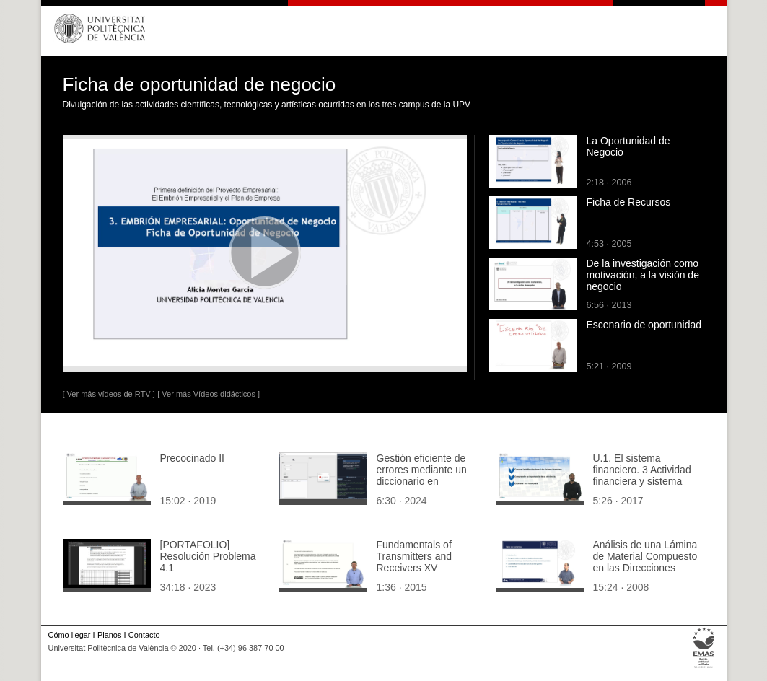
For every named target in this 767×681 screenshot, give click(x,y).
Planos (109, 635)
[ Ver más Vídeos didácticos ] (208, 394)
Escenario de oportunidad (644, 324)
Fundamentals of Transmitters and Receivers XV (414, 556)
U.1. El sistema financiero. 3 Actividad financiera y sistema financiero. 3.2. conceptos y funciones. (644, 481)
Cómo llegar (69, 635)
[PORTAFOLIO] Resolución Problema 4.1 (208, 556)
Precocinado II (192, 458)
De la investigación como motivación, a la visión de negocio (643, 275)
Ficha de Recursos (629, 202)
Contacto (144, 635)
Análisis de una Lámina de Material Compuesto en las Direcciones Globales (645, 562)
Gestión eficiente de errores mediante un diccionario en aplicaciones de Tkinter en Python (428, 481)
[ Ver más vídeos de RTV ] (109, 394)
